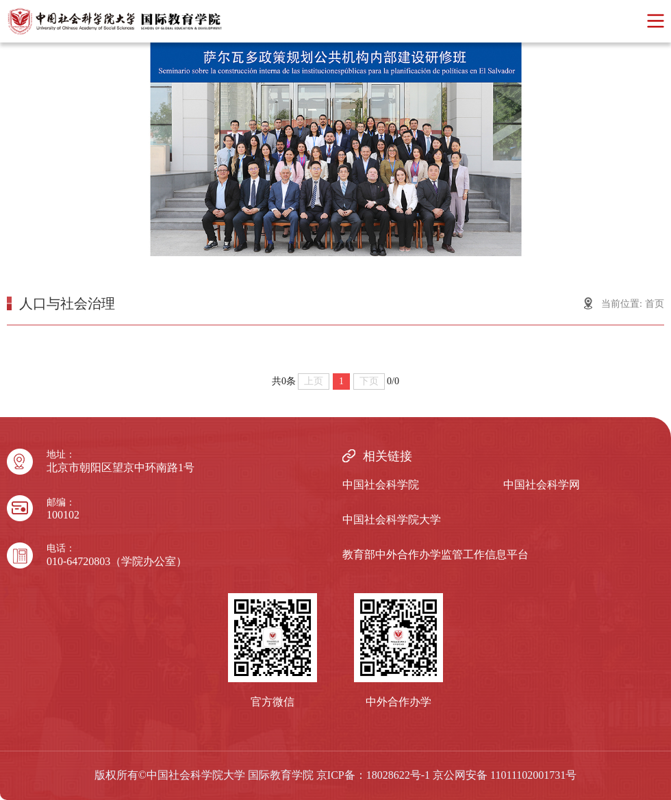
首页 (654, 304)
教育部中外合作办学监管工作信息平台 (435, 554)
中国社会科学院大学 (391, 519)
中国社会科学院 (380, 484)
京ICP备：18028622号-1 (373, 775)
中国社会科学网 (541, 484)
